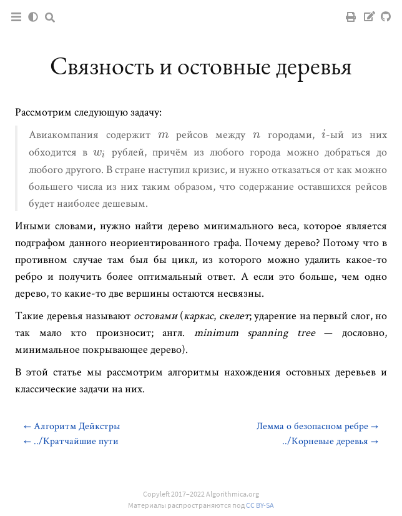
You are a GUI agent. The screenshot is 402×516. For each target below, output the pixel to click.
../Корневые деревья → (330, 440)
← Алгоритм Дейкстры (72, 425)
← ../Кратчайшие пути (71, 440)
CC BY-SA (260, 505)
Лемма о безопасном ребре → (317, 425)
